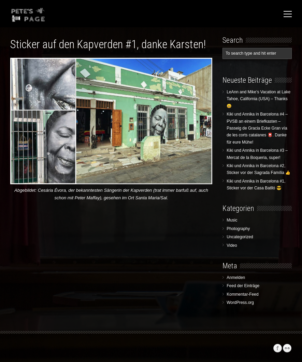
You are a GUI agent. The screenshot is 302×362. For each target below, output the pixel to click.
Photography (238, 228)
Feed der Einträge (243, 285)
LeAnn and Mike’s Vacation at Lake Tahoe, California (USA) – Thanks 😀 (258, 99)
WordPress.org (240, 302)
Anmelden (236, 277)
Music (232, 220)
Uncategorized (240, 236)
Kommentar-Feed (242, 294)
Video (232, 245)
